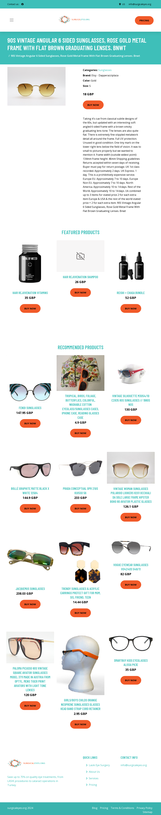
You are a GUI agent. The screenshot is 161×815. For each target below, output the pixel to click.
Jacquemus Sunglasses (30, 589)
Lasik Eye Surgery (99, 765)
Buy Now (93, 104)
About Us (94, 771)
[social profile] (22, 4)
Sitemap (147, 812)
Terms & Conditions (122, 808)
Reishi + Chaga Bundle (131, 293)
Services (93, 778)
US (123, 4)
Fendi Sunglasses (30, 408)
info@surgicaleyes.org (140, 4)
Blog (94, 808)
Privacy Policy (144, 808)
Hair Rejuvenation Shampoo (80, 277)
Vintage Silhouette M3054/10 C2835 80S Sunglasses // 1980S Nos (130, 400)
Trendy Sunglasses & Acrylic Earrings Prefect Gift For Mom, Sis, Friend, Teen (80, 593)
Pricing (144, 20)
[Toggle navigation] (11, 20)
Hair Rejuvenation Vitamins (30, 293)
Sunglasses (105, 70)
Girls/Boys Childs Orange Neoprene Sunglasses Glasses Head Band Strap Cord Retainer (80, 704)
